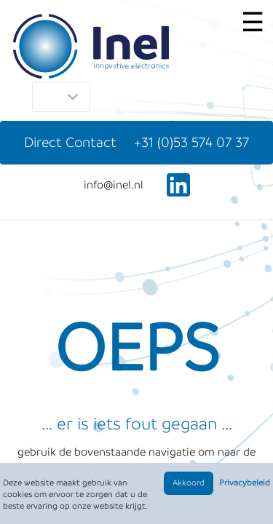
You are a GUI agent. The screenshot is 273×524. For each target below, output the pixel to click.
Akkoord (189, 483)
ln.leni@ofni (113, 185)
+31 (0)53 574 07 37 (191, 142)
